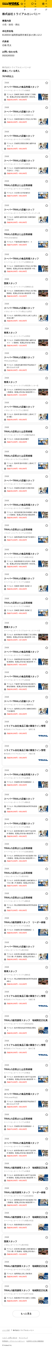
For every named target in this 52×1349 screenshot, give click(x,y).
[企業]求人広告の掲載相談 (35, 1341)
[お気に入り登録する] (47, 83)
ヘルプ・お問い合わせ (9, 1338)
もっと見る (26, 1313)
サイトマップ (23, 1338)
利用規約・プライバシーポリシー (13, 1341)
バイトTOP (6, 1330)
